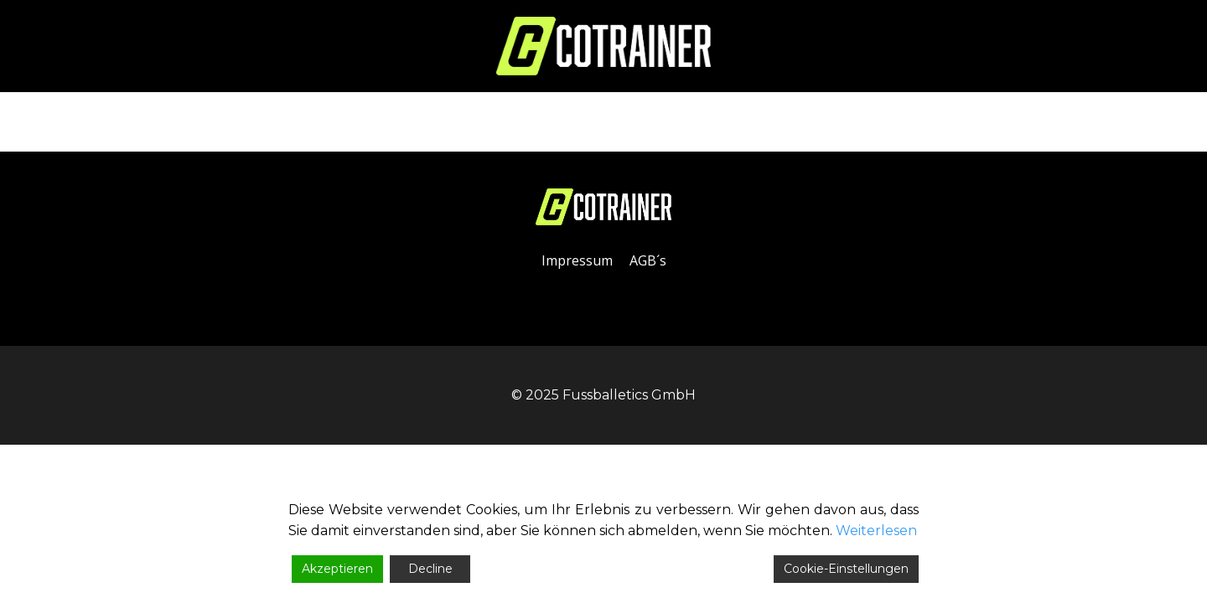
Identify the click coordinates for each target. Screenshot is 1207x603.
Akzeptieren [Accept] (337, 568)
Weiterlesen (876, 531)
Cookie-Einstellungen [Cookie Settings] (846, 568)
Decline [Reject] (430, 568)
